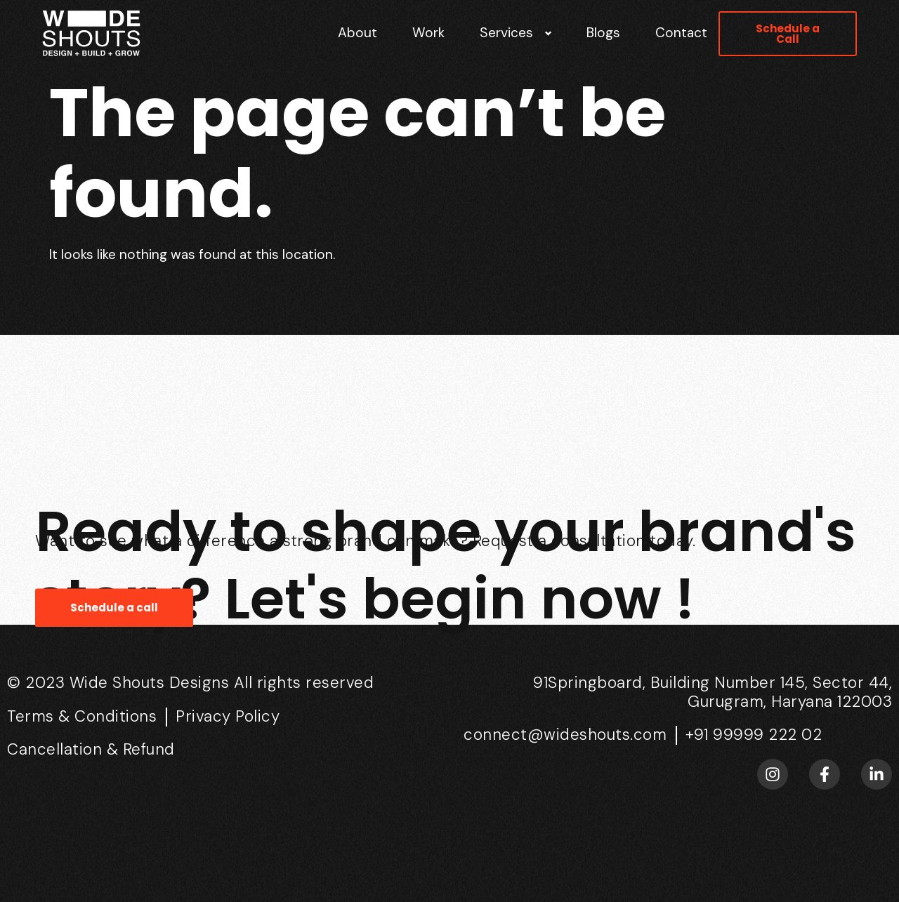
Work (428, 32)
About (357, 32)
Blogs (603, 32)
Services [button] (506, 32)
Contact (681, 32)
